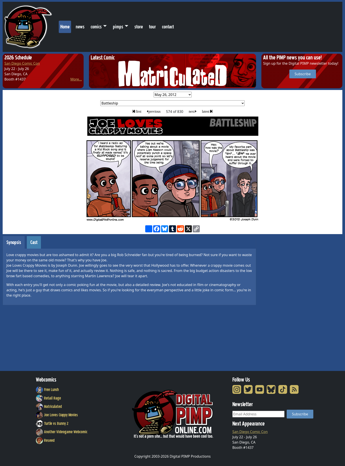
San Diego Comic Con (22, 63)
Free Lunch (47, 389)
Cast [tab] (33, 242)
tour (152, 26)
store (138, 26)
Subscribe (303, 74)
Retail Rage (48, 398)
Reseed (45, 440)
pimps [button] (118, 26)
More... (76, 79)
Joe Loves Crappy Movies (57, 415)
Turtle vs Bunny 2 (52, 423)
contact (168, 26)
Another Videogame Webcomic (61, 431)
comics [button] (96, 26)
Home (65, 25)
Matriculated (49, 406)
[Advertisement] (279, 302)
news (80, 26)
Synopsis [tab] (13, 242)
